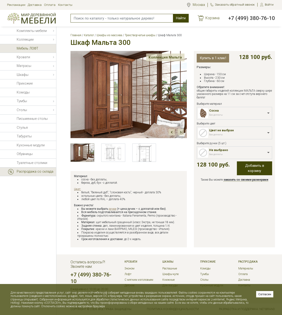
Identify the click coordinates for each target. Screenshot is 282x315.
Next (181, 132)
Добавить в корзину (254, 168)
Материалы (245, 268)
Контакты (65, 5)
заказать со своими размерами (245, 179)
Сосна (214, 110)
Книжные (168, 279)
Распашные (169, 268)
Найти (181, 18)
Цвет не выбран (221, 130)
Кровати (131, 261)
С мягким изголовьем (139, 279)
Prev (171, 132)
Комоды (205, 268)
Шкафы (167, 261)
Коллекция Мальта (162, 58)
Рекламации (16, 5)
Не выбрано (218, 150)
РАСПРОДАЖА (248, 261)
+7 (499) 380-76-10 (251, 18)
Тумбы (204, 274)
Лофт (128, 274)
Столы (204, 279)
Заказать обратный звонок (235, 4)
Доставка (35, 5)
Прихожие (208, 261)
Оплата (49, 5)
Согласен (264, 294)
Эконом (129, 268)
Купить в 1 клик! (213, 58)
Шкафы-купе (170, 274)
